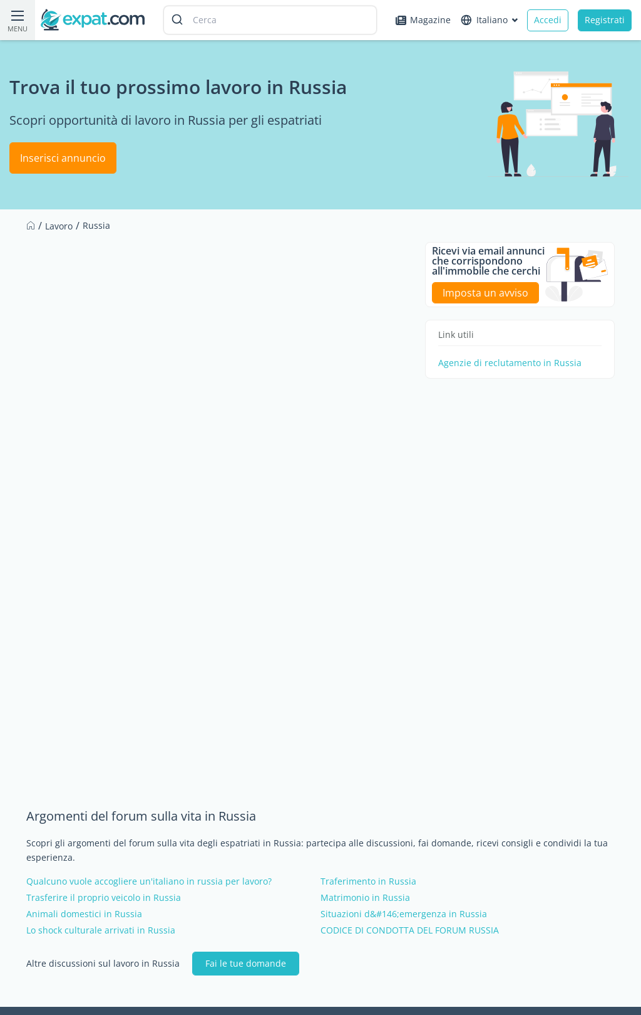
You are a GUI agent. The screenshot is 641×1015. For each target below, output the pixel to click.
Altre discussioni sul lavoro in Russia (103, 963)
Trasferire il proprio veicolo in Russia (103, 897)
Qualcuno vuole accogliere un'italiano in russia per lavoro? (149, 881)
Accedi (548, 20)
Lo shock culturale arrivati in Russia (100, 930)
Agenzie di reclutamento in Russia (510, 363)
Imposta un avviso (485, 293)
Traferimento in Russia (368, 881)
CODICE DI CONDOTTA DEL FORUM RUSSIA (409, 930)
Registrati (605, 20)
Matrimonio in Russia (365, 897)
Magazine (423, 20)
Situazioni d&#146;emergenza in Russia (403, 914)
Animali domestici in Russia (84, 914)
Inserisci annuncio (63, 158)
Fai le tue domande (245, 963)
